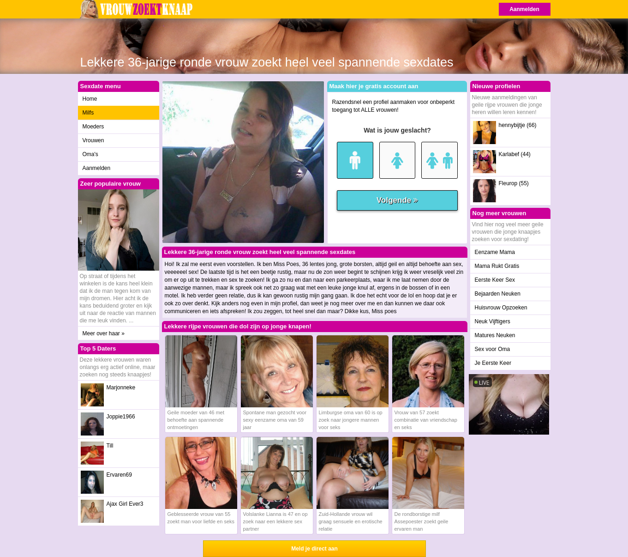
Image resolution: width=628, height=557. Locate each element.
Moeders (93, 126)
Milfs (88, 112)
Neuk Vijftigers (492, 321)
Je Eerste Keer (493, 363)
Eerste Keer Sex (495, 280)
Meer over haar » (104, 333)
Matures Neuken (495, 335)
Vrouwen (93, 140)
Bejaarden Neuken (497, 294)
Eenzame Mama (495, 252)
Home (90, 99)
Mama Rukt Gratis (497, 266)
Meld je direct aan (314, 548)
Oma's (90, 154)
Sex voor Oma (492, 349)
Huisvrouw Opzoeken (501, 307)
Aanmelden (524, 9)
